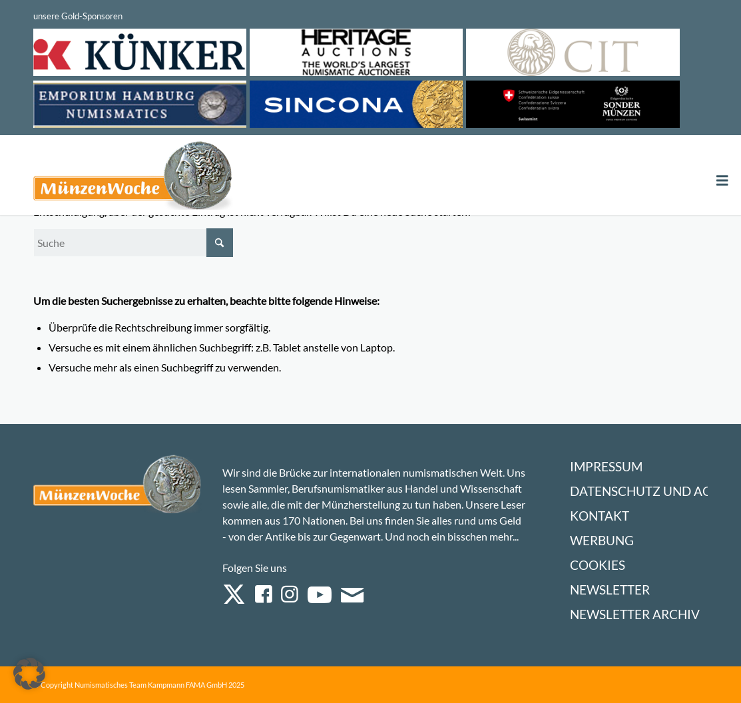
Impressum (606, 466)
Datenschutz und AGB (645, 491)
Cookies (597, 565)
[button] (29, 673)
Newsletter (610, 589)
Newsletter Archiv (635, 614)
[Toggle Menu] (722, 180)
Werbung (602, 540)
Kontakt (599, 515)
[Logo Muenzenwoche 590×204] (133, 177)
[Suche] (133, 242)
